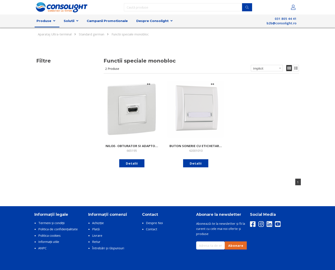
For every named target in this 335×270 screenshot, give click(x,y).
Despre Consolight (152, 21)
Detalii (125, 150)
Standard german (91, 34)
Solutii (69, 21)
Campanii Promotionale (107, 21)
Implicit (258, 68)
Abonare (235, 232)
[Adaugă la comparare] (135, 84)
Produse (44, 21)
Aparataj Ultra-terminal (55, 34)
